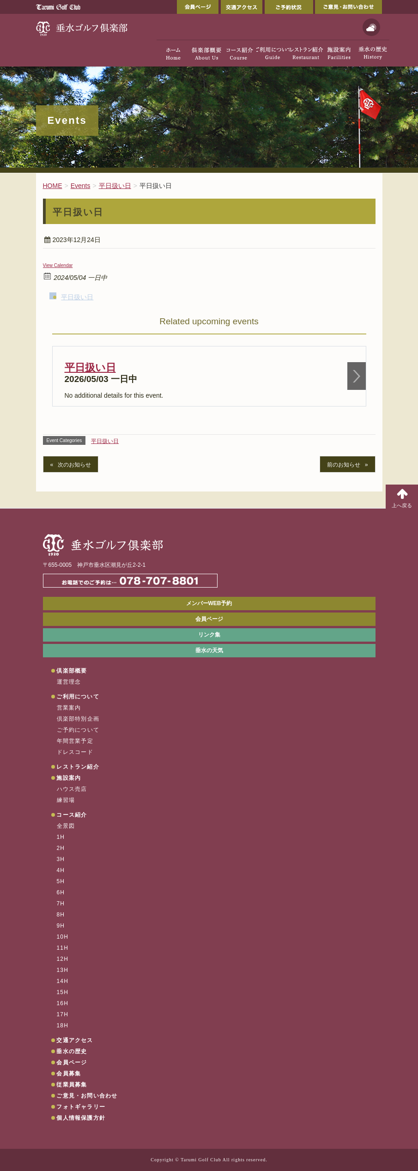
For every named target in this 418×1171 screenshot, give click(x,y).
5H (61, 881)
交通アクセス (241, 7)
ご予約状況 (289, 7)
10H (63, 937)
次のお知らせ (74, 464)
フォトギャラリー (80, 1107)
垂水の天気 (209, 650)
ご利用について (77, 696)
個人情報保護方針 (80, 1118)
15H (63, 992)
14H (63, 981)
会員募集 (68, 1073)
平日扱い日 (77, 297)
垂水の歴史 (71, 1051)
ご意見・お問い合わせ (348, 7)
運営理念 (69, 682)
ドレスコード (75, 752)
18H (63, 1025)
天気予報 (371, 27)
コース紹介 (71, 815)
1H (61, 837)
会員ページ (197, 7)
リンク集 (209, 634)
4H (61, 870)
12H (63, 959)
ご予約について (78, 730)
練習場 (66, 800)
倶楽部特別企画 (78, 719)
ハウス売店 (72, 789)
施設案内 (68, 778)
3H (61, 859)
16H (63, 1003)
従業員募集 (71, 1084)
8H (61, 914)
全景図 (66, 826)
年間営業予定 (75, 741)
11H (63, 948)
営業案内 (69, 707)
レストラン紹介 (77, 767)
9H (61, 925)
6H (61, 892)
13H (63, 970)
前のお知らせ (343, 464)
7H (61, 903)
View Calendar (58, 265)
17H (63, 1014)
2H (61, 848)
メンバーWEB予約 (209, 603)
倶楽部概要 (71, 670)
